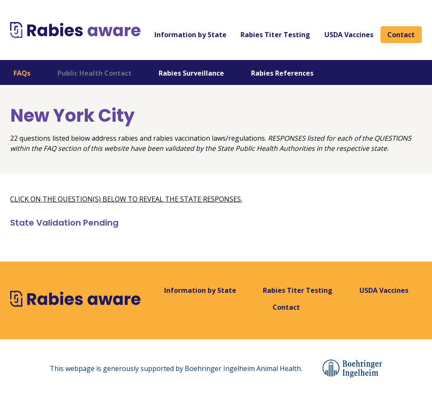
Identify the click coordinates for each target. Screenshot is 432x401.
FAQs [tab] (22, 73)
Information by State (190, 34)
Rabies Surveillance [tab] (191, 73)
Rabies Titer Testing (275, 34)
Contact (401, 34)
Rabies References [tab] (282, 73)
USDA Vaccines (348, 34)
